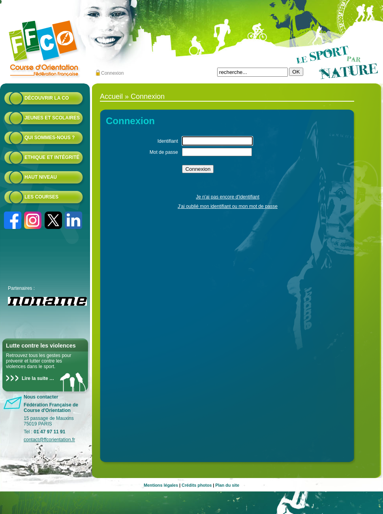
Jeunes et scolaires (52, 118)
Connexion (112, 73)
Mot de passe (164, 152)
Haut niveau (40, 177)
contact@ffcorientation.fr (49, 439)
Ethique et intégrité (51, 157)
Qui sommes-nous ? (49, 137)
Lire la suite (35, 378)
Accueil (111, 96)
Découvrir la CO (46, 98)
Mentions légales (161, 485)
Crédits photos (197, 485)
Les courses (41, 197)
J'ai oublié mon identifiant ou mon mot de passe (228, 206)
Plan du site (227, 485)
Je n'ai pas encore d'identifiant (227, 197)
